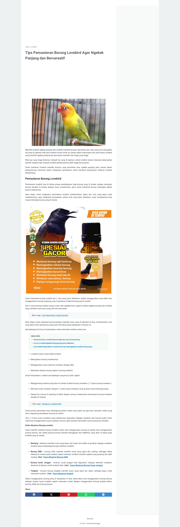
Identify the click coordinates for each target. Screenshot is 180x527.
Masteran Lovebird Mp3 (51, 404)
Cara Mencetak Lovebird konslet (55, 315)
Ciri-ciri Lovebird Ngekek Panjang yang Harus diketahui (54, 343)
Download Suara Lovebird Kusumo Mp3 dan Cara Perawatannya (57, 340)
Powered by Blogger (93, 523)
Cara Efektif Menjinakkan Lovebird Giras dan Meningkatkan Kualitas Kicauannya (63, 347)
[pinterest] (68, 495)
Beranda (90, 519)
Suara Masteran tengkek (63, 474)
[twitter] (51, 495)
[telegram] (103, 495)
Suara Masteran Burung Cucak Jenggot (86, 465)
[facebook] (34, 495)
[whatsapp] (86, 495)
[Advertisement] (68, 26)
